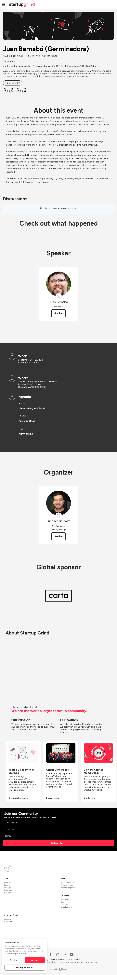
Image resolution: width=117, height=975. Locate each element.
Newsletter (65, 899)
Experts (7, 885)
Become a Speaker (68, 888)
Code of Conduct (73, 959)
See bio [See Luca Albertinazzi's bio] (58, 536)
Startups (7, 888)
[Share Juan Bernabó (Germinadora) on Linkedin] (18, 90)
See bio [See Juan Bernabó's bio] (58, 313)
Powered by (58, 969)
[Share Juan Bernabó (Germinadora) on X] (11, 90)
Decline (13, 960)
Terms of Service (57, 959)
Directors (7, 893)
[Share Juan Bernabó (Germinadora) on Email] (24, 90)
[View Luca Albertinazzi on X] (58, 515)
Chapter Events (67, 885)
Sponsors (8, 890)
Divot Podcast (66, 907)
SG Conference (67, 882)
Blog (62, 902)
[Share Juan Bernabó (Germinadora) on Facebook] (5, 90)
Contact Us (8, 922)
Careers (7, 919)
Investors (8, 882)
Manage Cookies (25, 967)
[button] (114, 3)
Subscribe (57, 843)
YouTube (64, 905)
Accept (35, 960)
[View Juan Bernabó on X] (58, 296)
